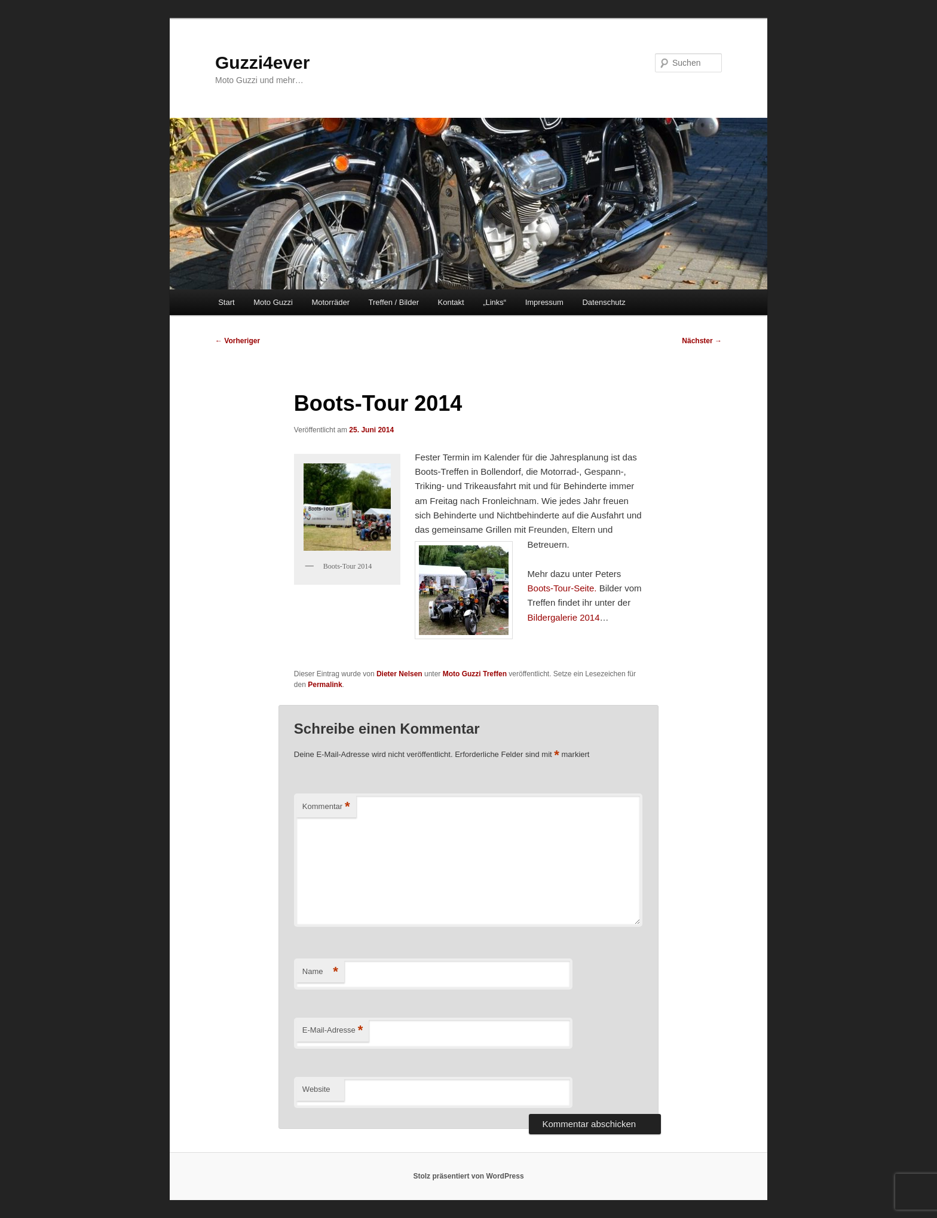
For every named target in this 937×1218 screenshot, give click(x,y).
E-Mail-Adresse (332, 1030)
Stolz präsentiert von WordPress (468, 1176)
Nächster (702, 341)
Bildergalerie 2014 (564, 617)
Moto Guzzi (273, 302)
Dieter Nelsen (399, 674)
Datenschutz (603, 302)
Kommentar (326, 807)
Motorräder (330, 302)
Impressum (544, 302)
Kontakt (451, 302)
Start (226, 302)
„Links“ (494, 302)
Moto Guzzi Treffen (475, 674)
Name (320, 972)
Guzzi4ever (262, 62)
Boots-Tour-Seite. (562, 588)
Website (316, 1089)
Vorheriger (237, 341)
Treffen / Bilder (393, 302)
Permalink (325, 684)
